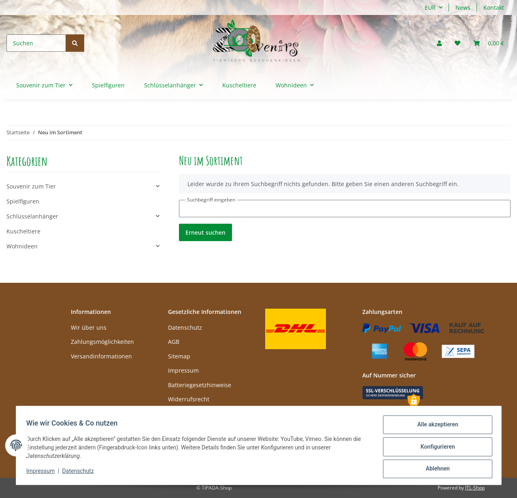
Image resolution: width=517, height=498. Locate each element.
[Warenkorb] (489, 43)
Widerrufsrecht (188, 399)
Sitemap (179, 356)
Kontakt (493, 7)
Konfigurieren (435, 448)
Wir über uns (88, 327)
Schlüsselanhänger (32, 216)
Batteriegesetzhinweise (199, 385)
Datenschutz (185, 327)
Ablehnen (435, 469)
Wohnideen (22, 246)
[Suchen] (36, 43)
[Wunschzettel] (457, 43)
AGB (173, 341)
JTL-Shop (475, 487)
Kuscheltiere (23, 231)
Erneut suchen (205, 232)
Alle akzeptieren (435, 427)
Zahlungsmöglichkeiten (102, 341)
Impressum (183, 370)
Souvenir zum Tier (31, 186)
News (462, 7)
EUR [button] (430, 7)
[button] (439, 43)
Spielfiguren (22, 201)
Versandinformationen (101, 356)
